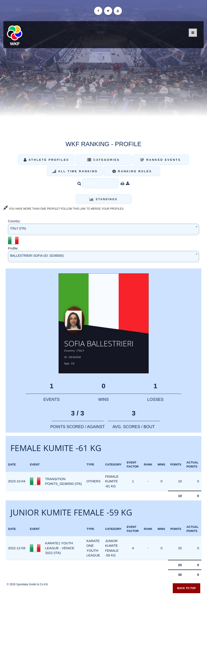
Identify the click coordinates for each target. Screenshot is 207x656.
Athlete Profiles (46, 159)
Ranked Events (160, 159)
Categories (103, 159)
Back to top (186, 588)
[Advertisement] (103, 623)
